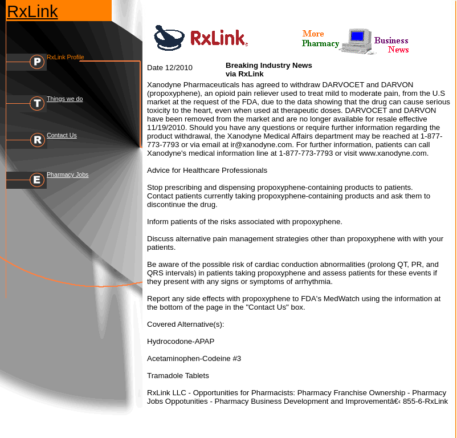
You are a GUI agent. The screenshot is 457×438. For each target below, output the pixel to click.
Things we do (65, 98)
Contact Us (62, 135)
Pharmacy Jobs (67, 174)
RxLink (32, 11)
